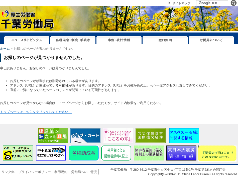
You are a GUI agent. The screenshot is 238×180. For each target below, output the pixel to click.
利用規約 (60, 172)
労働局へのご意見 (84, 172)
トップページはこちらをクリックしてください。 (36, 112)
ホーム (5, 48)
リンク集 (8, 172)
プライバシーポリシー (34, 172)
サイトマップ (181, 3)
